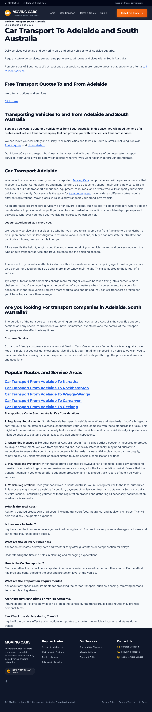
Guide (103, 12)
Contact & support (130, 646)
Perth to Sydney (50, 657)
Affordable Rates (88, 652)
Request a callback (130, 651)
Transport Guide (87, 657)
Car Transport (67, 12)
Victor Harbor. (36, 145)
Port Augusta (13, 145)
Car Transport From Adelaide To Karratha (41, 381)
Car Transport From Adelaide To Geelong (41, 407)
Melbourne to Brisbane (53, 652)
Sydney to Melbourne (52, 647)
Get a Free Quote (132, 13)
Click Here (11, 101)
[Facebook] (146, 3)
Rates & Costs (88, 12)
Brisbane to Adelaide (52, 662)
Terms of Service (127, 702)
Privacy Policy (108, 702)
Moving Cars (81, 180)
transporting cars (80, 193)
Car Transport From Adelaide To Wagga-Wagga (47, 394)
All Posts (143, 702)
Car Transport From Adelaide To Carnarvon (43, 400)
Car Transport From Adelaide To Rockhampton (47, 388)
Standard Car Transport (91, 647)
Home (52, 12)
